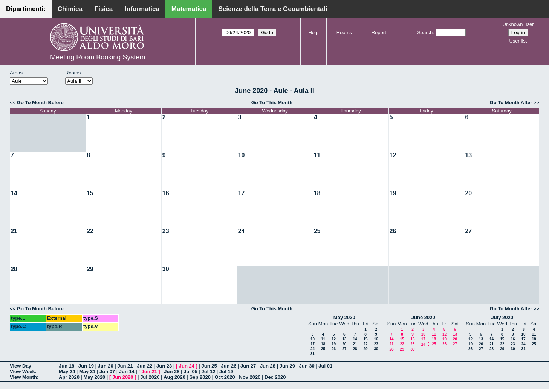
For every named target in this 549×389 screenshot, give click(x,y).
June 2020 (423, 317)
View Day (20, 366)
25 (317, 231)
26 (393, 231)
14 (14, 193)
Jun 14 (127, 371)
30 (165, 269)
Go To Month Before (40, 102)
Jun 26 (228, 366)
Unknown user (518, 24)
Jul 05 (190, 371)
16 (165, 193)
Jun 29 (287, 366)
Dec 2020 (275, 377)
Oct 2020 (224, 377)
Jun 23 (164, 366)
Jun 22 (144, 366)
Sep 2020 (200, 377)
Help (313, 32)
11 (317, 155)
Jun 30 (306, 366)
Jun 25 (209, 366)
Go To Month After (511, 102)
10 (241, 155)
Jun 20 (105, 366)
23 (165, 231)
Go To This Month (272, 102)
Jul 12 (209, 371)
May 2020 (344, 317)
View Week (22, 371)
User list (518, 41)
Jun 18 (66, 366)
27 (468, 231)
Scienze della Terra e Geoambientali (272, 8)
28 (14, 269)
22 (90, 231)
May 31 (87, 371)
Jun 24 (186, 366)
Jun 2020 (122, 377)
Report (379, 32)
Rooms (344, 32)
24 (241, 231)
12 (393, 155)
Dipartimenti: (26, 8)
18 (317, 193)
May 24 (67, 371)
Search (425, 32)
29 (90, 269)
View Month (23, 377)
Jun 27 (248, 366)
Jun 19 (86, 366)
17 (241, 193)
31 (312, 354)
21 (14, 231)
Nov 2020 (249, 377)
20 (468, 193)
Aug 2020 (174, 377)
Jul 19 (226, 371)
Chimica (70, 8)
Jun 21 (125, 366)
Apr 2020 (69, 377)
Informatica (142, 8)
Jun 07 (107, 371)
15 (90, 193)
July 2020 (502, 317)
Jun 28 (267, 366)
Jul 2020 (149, 377)
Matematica (188, 8)
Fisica (104, 8)
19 (393, 193)
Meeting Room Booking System (97, 57)
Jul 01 (325, 366)
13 (468, 155)
